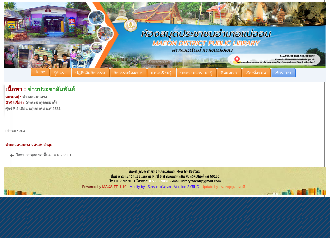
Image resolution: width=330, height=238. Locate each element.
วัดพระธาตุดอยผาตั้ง (32, 155)
